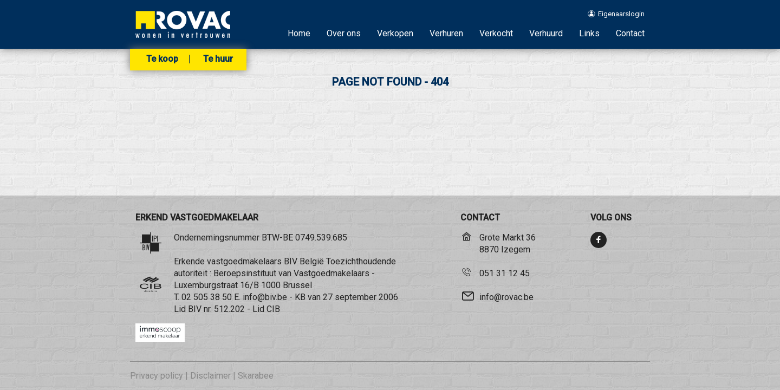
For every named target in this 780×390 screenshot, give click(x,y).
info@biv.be (265, 297)
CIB (273, 309)
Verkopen (395, 33)
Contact (630, 33)
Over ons (344, 33)
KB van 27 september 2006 (346, 297)
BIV (195, 309)
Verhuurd (546, 33)
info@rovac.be (506, 297)
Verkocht (496, 33)
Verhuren (446, 33)
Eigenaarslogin (616, 14)
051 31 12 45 (504, 273)
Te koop (162, 59)
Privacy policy (156, 375)
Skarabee (256, 375)
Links (589, 33)
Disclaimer (210, 375)
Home (299, 33)
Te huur (218, 59)
